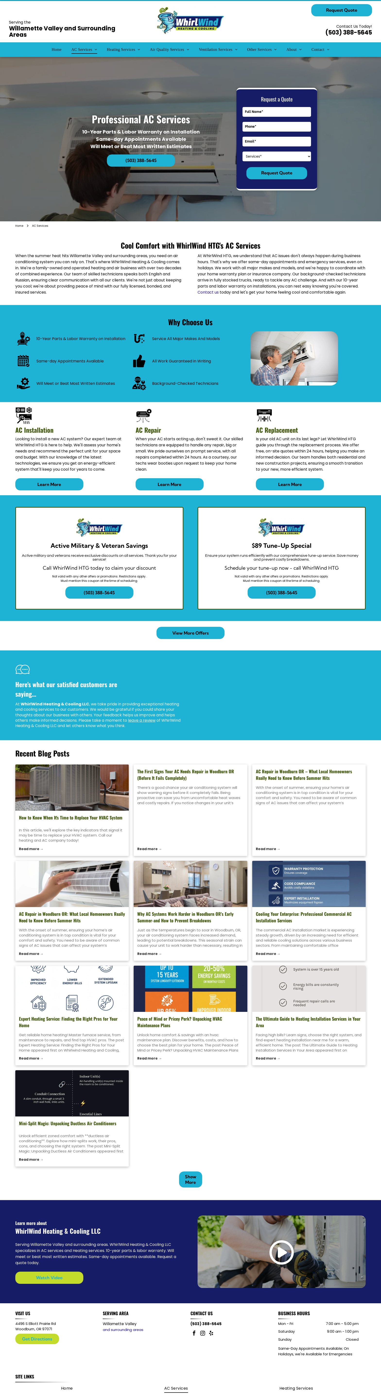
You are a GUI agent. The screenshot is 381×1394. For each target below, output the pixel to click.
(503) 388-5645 (348, 32)
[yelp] (211, 1334)
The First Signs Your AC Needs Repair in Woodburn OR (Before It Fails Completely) (185, 774)
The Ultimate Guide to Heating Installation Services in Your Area (308, 1022)
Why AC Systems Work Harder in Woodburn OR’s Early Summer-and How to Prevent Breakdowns (185, 917)
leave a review (142, 720)
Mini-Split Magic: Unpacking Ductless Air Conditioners (67, 1123)
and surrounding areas (123, 1329)
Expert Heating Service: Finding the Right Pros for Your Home (68, 1022)
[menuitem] (57, 49)
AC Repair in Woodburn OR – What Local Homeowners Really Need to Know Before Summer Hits (304, 774)
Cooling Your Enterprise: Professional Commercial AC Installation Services (304, 917)
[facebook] (194, 1334)
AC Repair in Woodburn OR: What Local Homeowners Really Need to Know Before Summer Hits (72, 917)
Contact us (208, 292)
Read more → (31, 848)
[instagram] (202, 1334)
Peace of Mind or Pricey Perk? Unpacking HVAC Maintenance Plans (179, 1022)
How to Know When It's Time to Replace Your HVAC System (70, 817)
